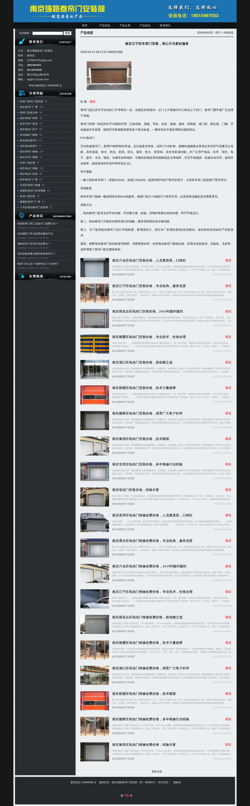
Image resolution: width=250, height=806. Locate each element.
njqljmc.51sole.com (38, 79)
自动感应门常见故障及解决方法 (35, 233)
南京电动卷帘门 (29, 140)
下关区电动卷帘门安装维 (34, 207)
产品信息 (104, 25)
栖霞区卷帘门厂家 (30, 201)
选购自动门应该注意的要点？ (34, 243)
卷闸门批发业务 (29, 112)
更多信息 (157, 771)
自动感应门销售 (29, 134)
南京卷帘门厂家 (29, 107)
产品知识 (145, 25)
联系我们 (165, 25)
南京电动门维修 (29, 168)
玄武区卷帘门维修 (30, 185)
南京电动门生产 (29, 129)
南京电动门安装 (29, 174)
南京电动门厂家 (29, 179)
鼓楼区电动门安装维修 (32, 190)
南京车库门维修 (29, 157)
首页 (85, 25)
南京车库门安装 (29, 123)
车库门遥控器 (27, 162)
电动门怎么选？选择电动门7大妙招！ (38, 263)
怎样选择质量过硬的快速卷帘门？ (36, 253)
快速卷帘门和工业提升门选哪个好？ (37, 223)
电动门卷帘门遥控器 (31, 101)
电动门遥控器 (27, 196)
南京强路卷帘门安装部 (123, 274)
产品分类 (125, 25)
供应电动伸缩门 (29, 146)
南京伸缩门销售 (29, 118)
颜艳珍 (177, 782)
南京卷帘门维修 (29, 151)
